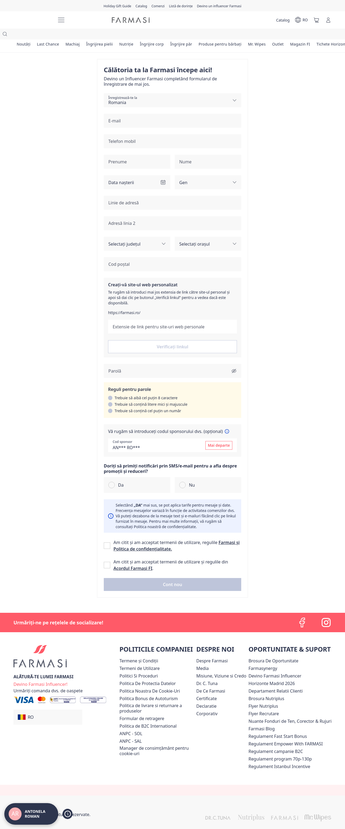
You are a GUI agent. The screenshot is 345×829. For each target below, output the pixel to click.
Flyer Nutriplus (263, 695)
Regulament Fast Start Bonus (278, 725)
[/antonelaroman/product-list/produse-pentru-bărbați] (235, 35)
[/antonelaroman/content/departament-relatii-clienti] (276, 680)
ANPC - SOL (130, 722)
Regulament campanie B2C (276, 740)
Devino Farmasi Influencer (275, 665)
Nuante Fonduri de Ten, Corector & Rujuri (290, 710)
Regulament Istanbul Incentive (279, 755)
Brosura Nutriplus (266, 687)
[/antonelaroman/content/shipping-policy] (156, 697)
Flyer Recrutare (264, 703)
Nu (192, 474)
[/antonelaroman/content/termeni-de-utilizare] (139, 657)
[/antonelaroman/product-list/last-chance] (51, 35)
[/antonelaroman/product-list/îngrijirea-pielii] (106, 35)
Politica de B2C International (148, 715)
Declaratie (206, 695)
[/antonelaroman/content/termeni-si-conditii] (138, 650)
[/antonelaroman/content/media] (202, 657)
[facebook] (302, 611)
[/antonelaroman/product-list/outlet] (297, 35)
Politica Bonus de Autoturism (148, 687)
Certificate (206, 687)
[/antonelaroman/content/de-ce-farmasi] (210, 680)
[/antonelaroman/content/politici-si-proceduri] (138, 665)
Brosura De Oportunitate (273, 650)
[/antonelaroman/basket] (316, 20)
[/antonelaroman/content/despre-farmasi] (212, 650)
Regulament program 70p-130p (280, 748)
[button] (172, 573)
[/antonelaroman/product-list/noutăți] (24, 35)
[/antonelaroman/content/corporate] (207, 703)
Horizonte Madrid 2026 (272, 672)
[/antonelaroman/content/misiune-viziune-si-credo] (221, 665)
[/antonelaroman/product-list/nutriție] (135, 35)
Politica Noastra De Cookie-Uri (149, 680)
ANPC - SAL (130, 730)
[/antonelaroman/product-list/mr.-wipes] (274, 35)
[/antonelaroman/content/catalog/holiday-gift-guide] (117, 5)
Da (121, 474)
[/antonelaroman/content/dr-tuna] (207, 672)
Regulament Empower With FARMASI (286, 733)
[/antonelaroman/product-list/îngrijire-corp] (163, 35)
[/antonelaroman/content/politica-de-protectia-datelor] (147, 672)
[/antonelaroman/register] (158, 5)
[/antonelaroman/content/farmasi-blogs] (262, 718)
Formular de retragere (141, 707)
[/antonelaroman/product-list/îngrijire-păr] (194, 35)
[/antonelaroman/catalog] (141, 5)
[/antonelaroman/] (32, 20)
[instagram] (326, 611)
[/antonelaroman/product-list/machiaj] (77, 35)
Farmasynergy (263, 657)
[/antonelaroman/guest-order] (48, 680)
